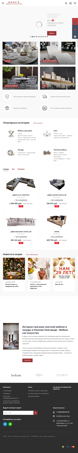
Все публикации (32, 254)
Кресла (56, 152)
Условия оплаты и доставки (38, 390)
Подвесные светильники (61, 137)
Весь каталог (38, 123)
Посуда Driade (31, 152)
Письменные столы (24, 139)
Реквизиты (7, 393)
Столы (20, 137)
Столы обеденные (59, 158)
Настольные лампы (60, 135)
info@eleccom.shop (63, 416)
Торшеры (69, 135)
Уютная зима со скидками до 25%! (12, 285)
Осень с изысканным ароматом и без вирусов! (38, 286)
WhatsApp (10, 424)
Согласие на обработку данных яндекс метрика (11, 402)
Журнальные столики (29, 137)
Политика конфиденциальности (10, 397)
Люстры (56, 133)
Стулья (20, 133)
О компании (7, 390)
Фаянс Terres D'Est (23, 154)
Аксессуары (57, 156)
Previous (70, 254)
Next (73, 254)
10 (47, 36)
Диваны (61, 152)
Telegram (5, 424)
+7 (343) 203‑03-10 (62, 412)
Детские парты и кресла (25, 135)
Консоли (33, 139)
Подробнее (27, 360)
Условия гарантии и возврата (38, 393)
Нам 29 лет (59, 284)
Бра (61, 133)
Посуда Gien (21, 152)
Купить (51, 33)
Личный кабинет (34, 396)
